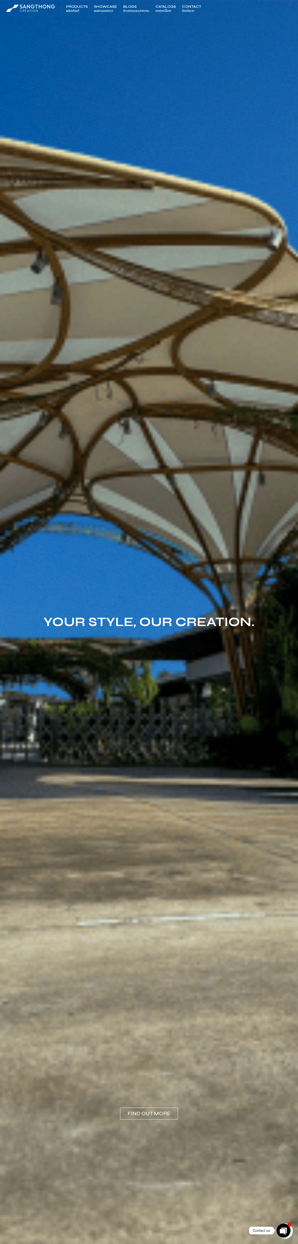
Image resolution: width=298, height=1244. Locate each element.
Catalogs (165, 8)
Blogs (136, 8)
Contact (191, 8)
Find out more (149, 1113)
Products (77, 8)
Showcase (105, 8)
